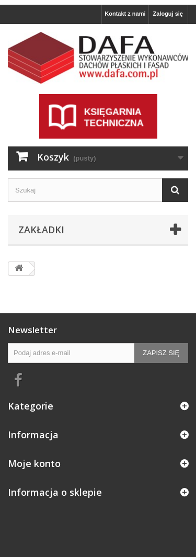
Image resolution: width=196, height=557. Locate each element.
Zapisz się (161, 353)
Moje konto (34, 463)
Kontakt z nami (125, 13)
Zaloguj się (168, 13)
